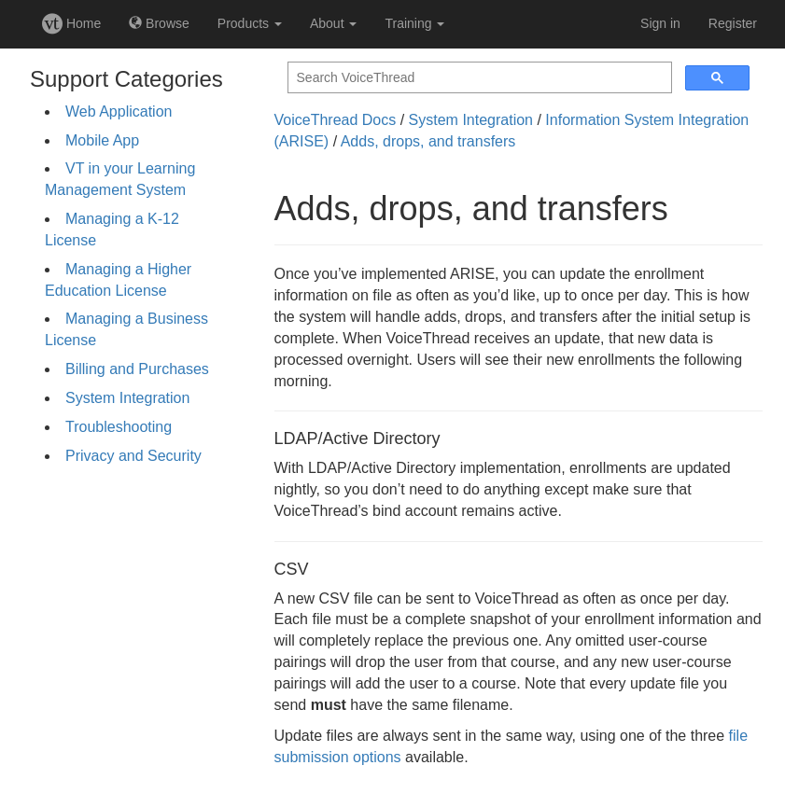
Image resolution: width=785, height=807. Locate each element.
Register (732, 23)
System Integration (127, 398)
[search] (478, 78)
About (333, 23)
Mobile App (102, 140)
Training (414, 23)
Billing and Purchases (137, 369)
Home (71, 23)
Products (249, 23)
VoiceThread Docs (335, 120)
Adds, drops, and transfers (428, 141)
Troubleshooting (118, 427)
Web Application (118, 111)
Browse (159, 23)
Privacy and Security (133, 456)
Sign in (660, 23)
